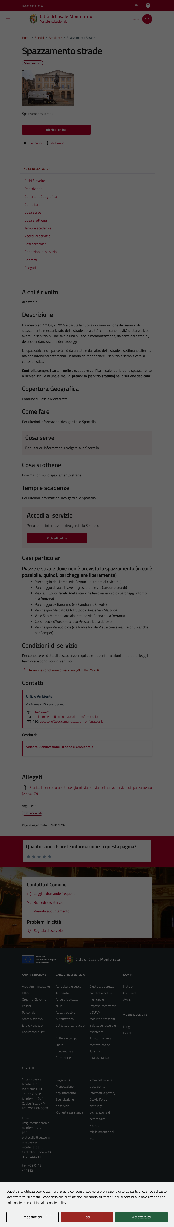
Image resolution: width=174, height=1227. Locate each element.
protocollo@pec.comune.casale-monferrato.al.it (36, 1142)
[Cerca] (147, 19)
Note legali (97, 1105)
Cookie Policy (98, 1099)
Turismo (95, 1051)
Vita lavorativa (99, 1057)
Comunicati (130, 993)
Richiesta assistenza (69, 1112)
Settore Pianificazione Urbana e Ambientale (59, 747)
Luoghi (127, 1026)
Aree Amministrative (36, 986)
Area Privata (30, 1190)
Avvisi (127, 999)
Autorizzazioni (65, 1018)
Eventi (127, 1033)
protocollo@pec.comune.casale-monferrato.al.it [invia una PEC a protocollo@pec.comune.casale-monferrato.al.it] (71, 721)
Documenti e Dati (33, 1031)
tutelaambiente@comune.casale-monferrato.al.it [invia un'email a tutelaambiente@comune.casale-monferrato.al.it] (62, 716)
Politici (26, 1005)
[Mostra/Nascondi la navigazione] (8, 18)
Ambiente (62, 993)
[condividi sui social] (32, 143)
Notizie (128, 986)
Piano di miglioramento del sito (102, 1132)
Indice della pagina (87, 168)
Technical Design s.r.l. (49, 1215)
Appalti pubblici (66, 1012)
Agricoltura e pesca (68, 986)
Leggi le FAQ (64, 1079)
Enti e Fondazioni (33, 1025)
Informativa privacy (102, 1092)
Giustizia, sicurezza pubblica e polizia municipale (102, 993)
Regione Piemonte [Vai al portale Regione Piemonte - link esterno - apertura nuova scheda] (32, 5)
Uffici (25, 993)
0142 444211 (39, 711)
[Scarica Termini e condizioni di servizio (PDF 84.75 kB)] (60, 670)
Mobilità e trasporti (102, 1018)
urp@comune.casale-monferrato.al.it (36, 1125)
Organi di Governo (34, 999)
